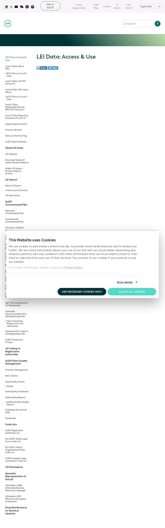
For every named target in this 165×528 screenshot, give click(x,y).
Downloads (10, 418)
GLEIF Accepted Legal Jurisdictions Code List (15, 459)
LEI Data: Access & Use (15, 59)
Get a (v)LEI (50, 6)
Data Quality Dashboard (16, 391)
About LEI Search (13, 186)
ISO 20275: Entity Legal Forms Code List (16, 440)
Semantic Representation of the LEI (15, 476)
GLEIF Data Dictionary (15, 142)
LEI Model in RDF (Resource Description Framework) (15, 499)
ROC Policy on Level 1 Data (17, 74)
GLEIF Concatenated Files (16, 203)
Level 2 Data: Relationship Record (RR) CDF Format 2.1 (14, 107)
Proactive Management (16, 370)
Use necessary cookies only (82, 291)
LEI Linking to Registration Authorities (12, 351)
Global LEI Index (14, 148)
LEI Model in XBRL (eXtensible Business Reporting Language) (15, 488)
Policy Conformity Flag (16, 136)
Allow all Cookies (132, 291)
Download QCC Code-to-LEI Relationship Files (16, 332)
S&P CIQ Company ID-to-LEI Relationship (17, 304)
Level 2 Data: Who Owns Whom (16, 91)
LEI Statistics (11, 154)
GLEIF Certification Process (14, 341)
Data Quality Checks (15, 382)
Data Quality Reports (15, 397)
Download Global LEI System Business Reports (17, 161)
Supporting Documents (16, 124)
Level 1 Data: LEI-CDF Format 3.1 (15, 82)
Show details (125, 282)
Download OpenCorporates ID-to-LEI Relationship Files (16, 314)
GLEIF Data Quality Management (16, 362)
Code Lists (11, 424)
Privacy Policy (74, 267)
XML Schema (11, 376)
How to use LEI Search (17, 190)
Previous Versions (13, 130)
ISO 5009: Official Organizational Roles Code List (15, 450)
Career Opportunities (79, 6)
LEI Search (11, 179)
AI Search (117, 6)
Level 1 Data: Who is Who (14, 67)
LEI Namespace (14, 467)
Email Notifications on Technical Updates (16, 510)
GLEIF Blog (96, 6)
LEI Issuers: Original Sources (14, 229)
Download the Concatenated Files (14, 220)
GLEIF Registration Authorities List (14, 431)
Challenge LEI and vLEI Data (16, 411)
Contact (107, 6)
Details (10, 386)
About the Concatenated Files (14, 212)
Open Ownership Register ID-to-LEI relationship (15, 323)
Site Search (129, 6)
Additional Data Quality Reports (18, 403)
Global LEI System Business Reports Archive (13, 171)
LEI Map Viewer (12, 195)
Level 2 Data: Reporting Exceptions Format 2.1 (16, 116)
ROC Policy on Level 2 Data (17, 98)
